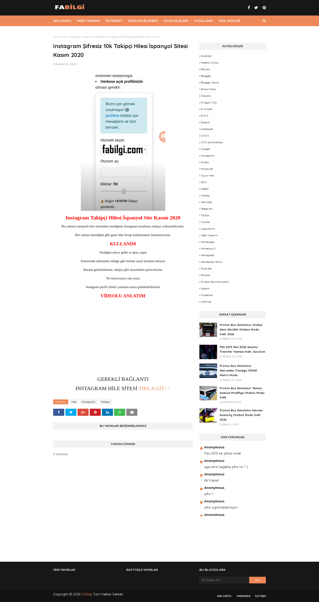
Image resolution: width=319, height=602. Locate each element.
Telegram (207, 208)
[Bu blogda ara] (224, 580)
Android (206, 56)
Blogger (206, 75)
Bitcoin (205, 69)
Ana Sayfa (59, 36)
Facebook (207, 129)
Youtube (206, 268)
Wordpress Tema (211, 261)
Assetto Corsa (209, 62)
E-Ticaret (206, 109)
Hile (74, 401)
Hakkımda (244, 596)
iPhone (205, 275)
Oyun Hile (207, 175)
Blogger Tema (210, 82)
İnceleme (206, 295)
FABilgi (86, 594)
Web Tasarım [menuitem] (88, 21)
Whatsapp (207, 242)
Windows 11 (208, 248)
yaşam (205, 288)
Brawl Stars (208, 89)
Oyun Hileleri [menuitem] (175, 21)
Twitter (205, 222)
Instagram (88, 401)
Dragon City (209, 102)
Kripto (205, 162)
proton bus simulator (215, 281)
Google (205, 149)
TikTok (205, 215)
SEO (204, 182)
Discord (205, 95)
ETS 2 (204, 115)
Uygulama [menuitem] (203, 21)
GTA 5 (205, 135)
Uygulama (208, 228)
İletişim (260, 596)
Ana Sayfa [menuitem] (62, 21)
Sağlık (205, 188)
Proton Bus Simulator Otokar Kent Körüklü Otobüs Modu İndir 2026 (241, 329)
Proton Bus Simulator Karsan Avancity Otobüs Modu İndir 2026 (241, 414)
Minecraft (207, 168)
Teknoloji (206, 202)
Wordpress (207, 255)
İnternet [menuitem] (114, 21)
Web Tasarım (209, 235)
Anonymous (214, 447)
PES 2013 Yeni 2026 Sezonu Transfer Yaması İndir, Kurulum (242, 349)
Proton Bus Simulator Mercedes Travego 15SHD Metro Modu (238, 370)
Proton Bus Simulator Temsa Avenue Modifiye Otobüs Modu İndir (242, 392)
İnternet (206, 301)
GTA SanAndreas (212, 142)
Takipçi (73, 36)
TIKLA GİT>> (153, 388)
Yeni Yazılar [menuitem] (229, 21)
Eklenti (205, 122)
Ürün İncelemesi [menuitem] (143, 21)
